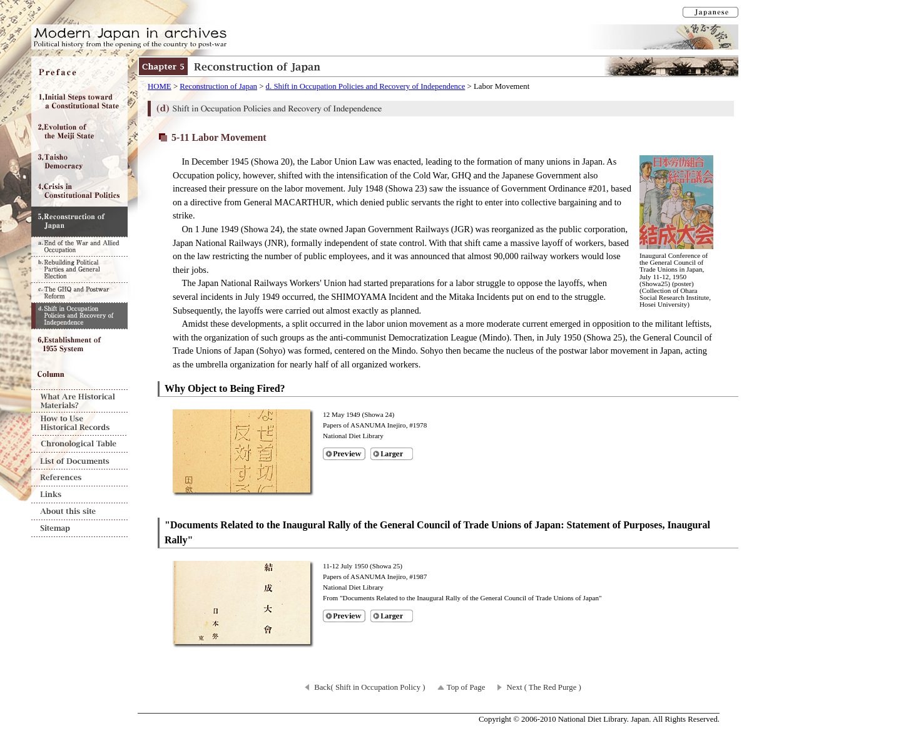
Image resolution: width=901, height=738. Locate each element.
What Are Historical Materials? (79, 401)
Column (79, 374)
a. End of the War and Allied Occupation (79, 246)
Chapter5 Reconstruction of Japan (79, 222)
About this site (79, 511)
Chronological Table (79, 444)
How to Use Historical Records (79, 424)
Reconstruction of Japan (218, 86)
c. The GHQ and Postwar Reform (79, 292)
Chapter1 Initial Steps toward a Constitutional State (79, 101)
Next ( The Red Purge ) (544, 687)
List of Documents (79, 461)
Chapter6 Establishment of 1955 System (79, 344)
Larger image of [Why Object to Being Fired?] (391, 454)
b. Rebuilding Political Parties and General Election (79, 269)
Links (79, 494)
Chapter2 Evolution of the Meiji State (79, 131)
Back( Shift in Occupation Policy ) (369, 687)
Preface (79, 71)
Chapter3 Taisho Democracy (79, 161)
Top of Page (466, 687)
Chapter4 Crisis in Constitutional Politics (79, 192)
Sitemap (79, 528)
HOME (159, 86)
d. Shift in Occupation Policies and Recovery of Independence (366, 86)
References (79, 477)
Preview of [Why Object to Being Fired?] (344, 454)
